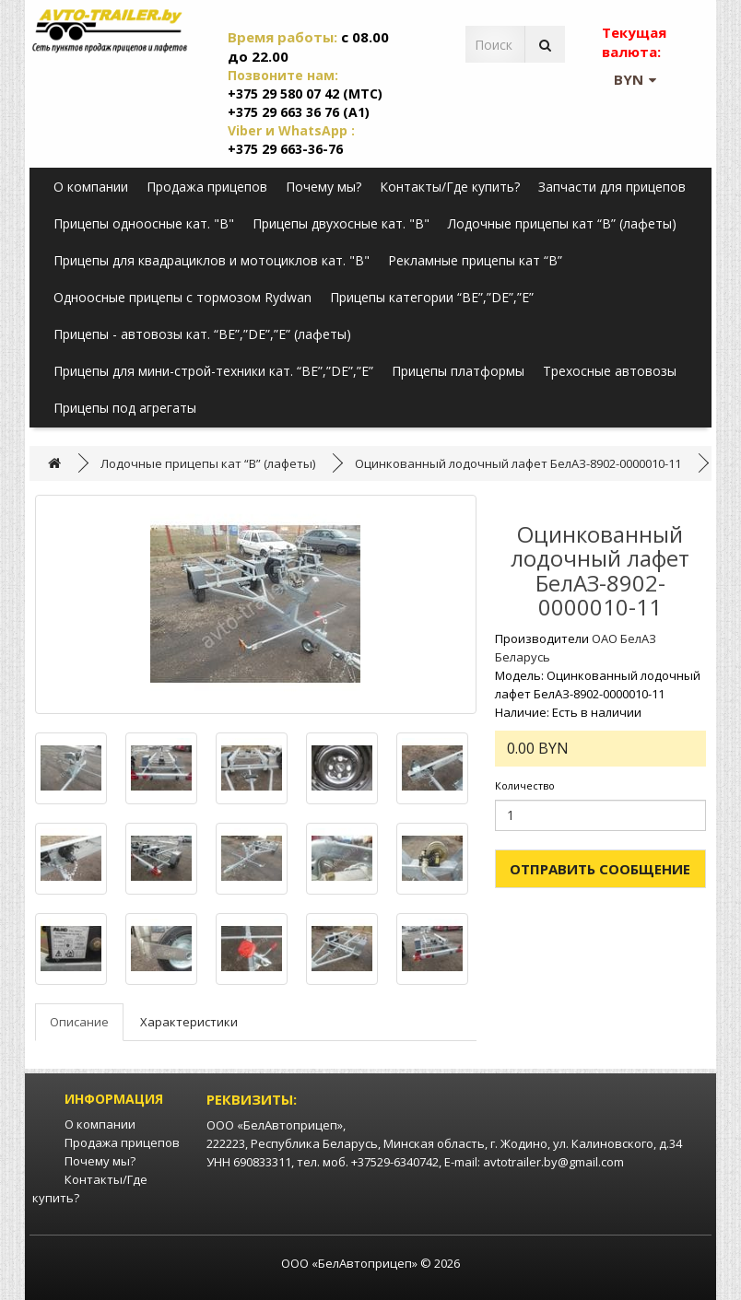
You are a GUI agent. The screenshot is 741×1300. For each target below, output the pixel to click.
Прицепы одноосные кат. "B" (143, 223)
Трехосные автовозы (609, 371)
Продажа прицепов (207, 186)
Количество (525, 785)
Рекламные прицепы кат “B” (475, 260)
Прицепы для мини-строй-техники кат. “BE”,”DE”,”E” (213, 371)
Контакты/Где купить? (450, 186)
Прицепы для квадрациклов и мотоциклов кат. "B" (211, 260)
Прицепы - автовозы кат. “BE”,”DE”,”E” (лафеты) (202, 334)
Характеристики (189, 1021)
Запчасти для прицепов (612, 186)
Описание (79, 1021)
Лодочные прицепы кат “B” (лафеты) (562, 223)
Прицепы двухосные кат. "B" (341, 223)
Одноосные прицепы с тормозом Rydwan (182, 297)
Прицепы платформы (458, 371)
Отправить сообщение (600, 869)
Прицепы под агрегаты (124, 407)
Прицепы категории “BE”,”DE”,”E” (432, 297)
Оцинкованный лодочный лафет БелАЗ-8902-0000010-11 (518, 463)
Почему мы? (323, 186)
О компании (90, 186)
